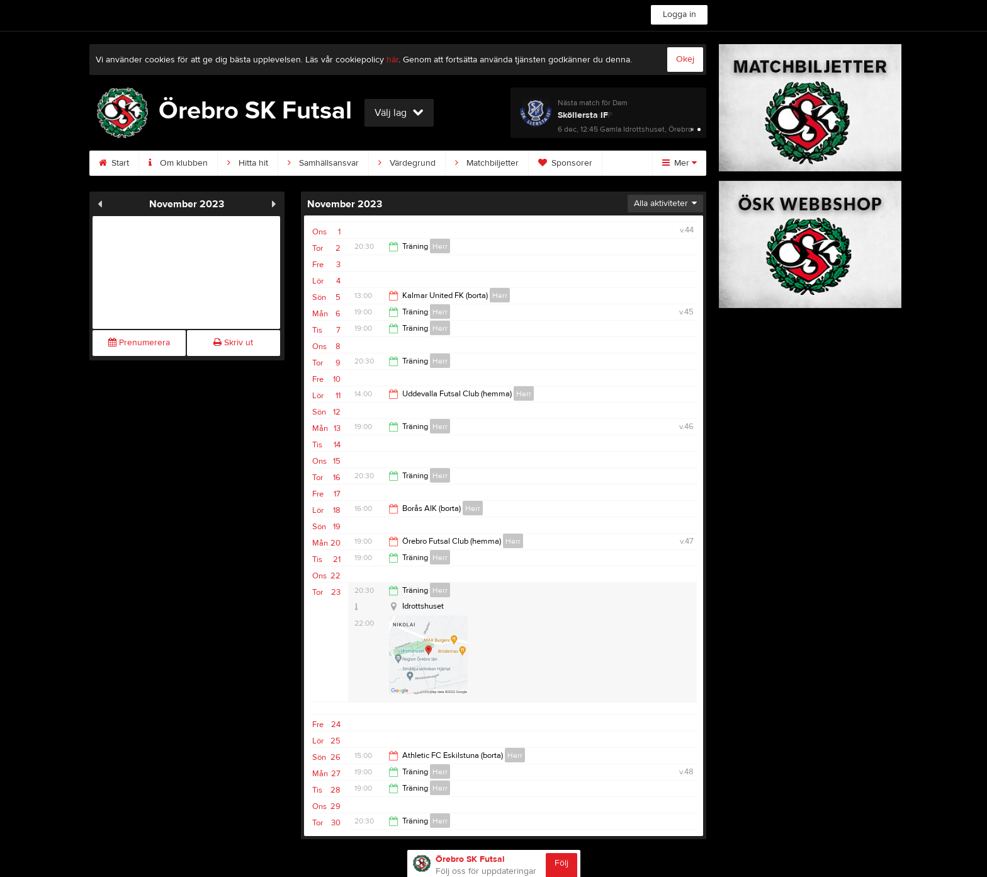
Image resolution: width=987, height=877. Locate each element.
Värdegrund (407, 163)
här (392, 60)
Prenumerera (139, 342)
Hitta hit (247, 163)
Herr (440, 246)
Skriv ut (233, 342)
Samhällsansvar (323, 163)
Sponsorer (565, 163)
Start (114, 163)
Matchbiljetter (487, 163)
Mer (679, 163)
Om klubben (178, 163)
